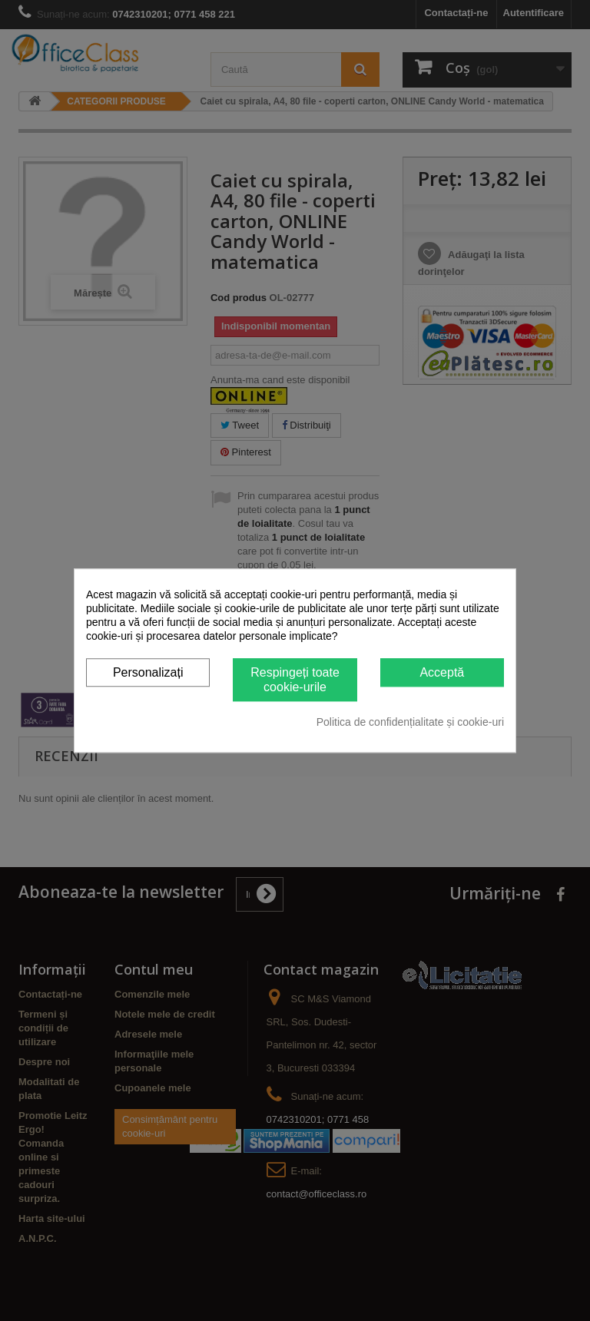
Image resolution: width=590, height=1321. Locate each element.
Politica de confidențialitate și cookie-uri (410, 722)
